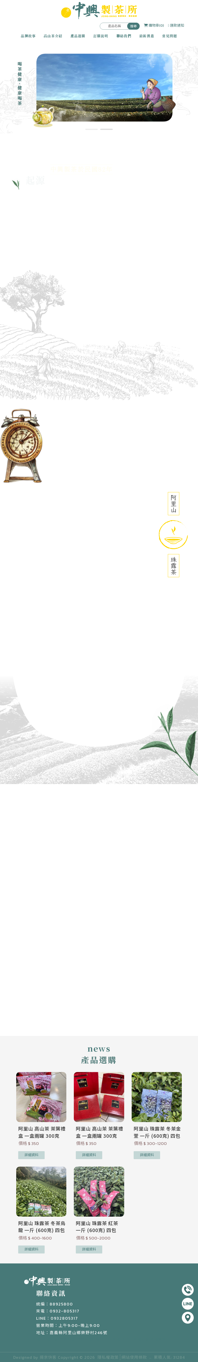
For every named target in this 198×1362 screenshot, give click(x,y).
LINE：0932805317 (57, 1318)
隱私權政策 (108, 1357)
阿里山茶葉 (110, 1339)
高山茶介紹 (53, 35)
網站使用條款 (134, 1357)
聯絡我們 (123, 35)
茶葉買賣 (158, 1339)
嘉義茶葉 (66, 1339)
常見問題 (169, 35)
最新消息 (146, 35)
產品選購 (77, 35)
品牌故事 (28, 35)
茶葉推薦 (49, 1339)
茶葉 (36, 1339)
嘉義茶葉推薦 (88, 1339)
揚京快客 (48, 1357)
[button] (91, 129)
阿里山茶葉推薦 (135, 1339)
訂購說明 (100, 35)
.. (150, 1357)
